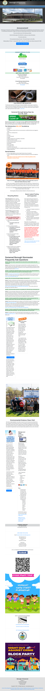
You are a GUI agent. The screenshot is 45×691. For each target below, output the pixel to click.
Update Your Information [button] (22, 43)
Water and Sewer (20, 688)
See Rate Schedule (10, 357)
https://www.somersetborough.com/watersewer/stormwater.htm (16, 286)
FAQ (15, 689)
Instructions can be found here (13, 273)
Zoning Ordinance (35, 688)
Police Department (8, 688)
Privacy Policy (31, 689)
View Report (9, 490)
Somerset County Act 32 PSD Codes (22, 626)
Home (3, 688)
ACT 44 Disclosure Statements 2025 (22, 630)
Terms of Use (26, 689)
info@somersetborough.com (11, 302)
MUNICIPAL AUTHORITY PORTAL (40, 0)
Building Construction (27, 688)
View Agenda (22, 84)
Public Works (14, 688)
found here (17, 268)
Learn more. (22, 108)
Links (18, 689)
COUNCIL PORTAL (33, 0)
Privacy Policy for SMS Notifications (21, 520)
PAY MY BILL (29, 0)
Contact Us (21, 689)
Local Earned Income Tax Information (22, 624)
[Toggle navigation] (2, 7)
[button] (8, 400)
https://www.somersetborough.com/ (11, 276)
